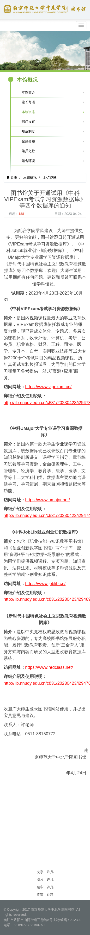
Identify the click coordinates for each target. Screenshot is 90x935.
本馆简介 (28, 92)
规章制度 (28, 131)
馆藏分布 (28, 141)
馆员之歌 (28, 151)
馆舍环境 (28, 161)
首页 (11, 178)
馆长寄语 (28, 102)
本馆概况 (30, 178)
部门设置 (28, 121)
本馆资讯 (28, 112)
